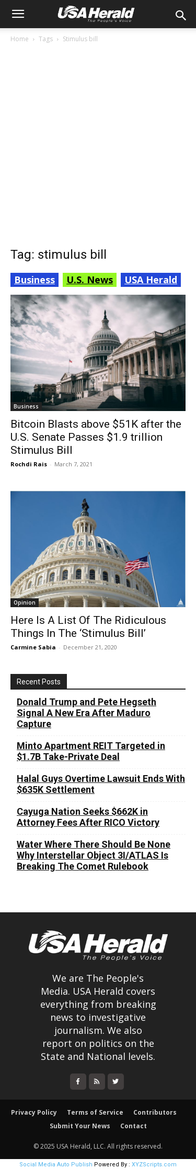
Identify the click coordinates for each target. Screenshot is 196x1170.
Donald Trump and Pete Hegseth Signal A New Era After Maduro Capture (86, 712)
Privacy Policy (34, 1112)
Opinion (25, 602)
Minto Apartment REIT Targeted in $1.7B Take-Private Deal (91, 751)
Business (34, 279)
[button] (17, 14)
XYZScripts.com (154, 1164)
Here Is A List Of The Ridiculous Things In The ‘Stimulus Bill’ (88, 627)
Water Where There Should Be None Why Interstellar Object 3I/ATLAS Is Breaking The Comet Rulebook (93, 855)
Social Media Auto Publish (56, 1164)
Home (19, 38)
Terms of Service (95, 1112)
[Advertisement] (98, 148)
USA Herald (150, 279)
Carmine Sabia (33, 647)
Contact (133, 1125)
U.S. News (89, 279)
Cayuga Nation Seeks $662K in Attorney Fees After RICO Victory (88, 817)
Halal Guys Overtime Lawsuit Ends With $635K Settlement (101, 784)
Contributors (155, 1112)
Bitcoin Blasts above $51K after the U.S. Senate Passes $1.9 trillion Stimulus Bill (95, 437)
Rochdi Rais (28, 464)
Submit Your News (80, 1125)
